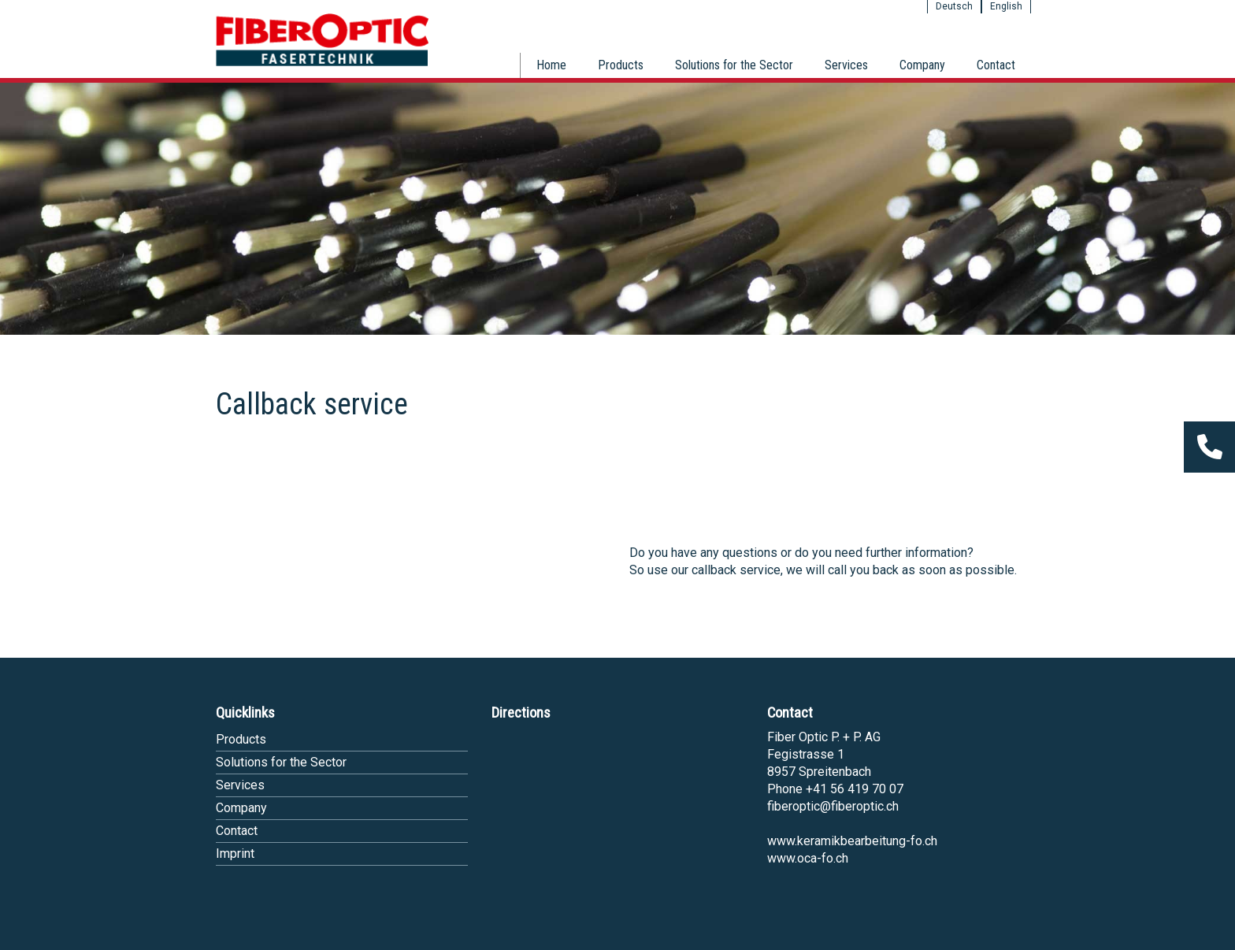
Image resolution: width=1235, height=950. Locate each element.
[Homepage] (322, 63)
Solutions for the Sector (734, 65)
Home (551, 65)
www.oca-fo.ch (807, 858)
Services (846, 65)
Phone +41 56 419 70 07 (835, 788)
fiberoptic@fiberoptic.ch (833, 806)
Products (620, 65)
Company (922, 65)
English (1006, 6)
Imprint (235, 853)
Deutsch (954, 6)
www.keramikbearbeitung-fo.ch (852, 840)
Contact (996, 65)
